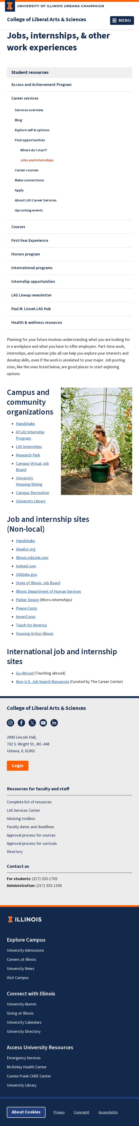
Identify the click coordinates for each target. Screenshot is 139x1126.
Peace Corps (26, 608)
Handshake (25, 424)
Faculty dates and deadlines (30, 827)
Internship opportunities (33, 281)
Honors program (25, 254)
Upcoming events (29, 210)
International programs (32, 268)
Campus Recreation (32, 493)
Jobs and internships (36, 160)
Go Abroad (25, 673)
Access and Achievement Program (41, 85)
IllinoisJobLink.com (32, 558)
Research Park (28, 455)
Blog (18, 120)
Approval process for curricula (32, 843)
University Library (30, 501)
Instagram (10, 723)
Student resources (30, 72)
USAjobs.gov (26, 574)
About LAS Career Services (35, 200)
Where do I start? (33, 150)
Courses (18, 227)
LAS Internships (29, 447)
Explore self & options (32, 130)
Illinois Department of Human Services (48, 591)
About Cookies (26, 1112)
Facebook (21, 723)
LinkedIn (54, 723)
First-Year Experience (29, 240)
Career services (24, 98)
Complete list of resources (29, 802)
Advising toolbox (21, 819)
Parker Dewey (27, 600)
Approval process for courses (31, 835)
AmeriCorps (25, 617)
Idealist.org (25, 549)
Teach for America (31, 625)
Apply (19, 190)
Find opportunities (30, 140)
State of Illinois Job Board (38, 583)
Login (17, 766)
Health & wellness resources (36, 322)
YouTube (43, 723)
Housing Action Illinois (34, 633)
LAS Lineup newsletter (31, 295)
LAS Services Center (23, 810)
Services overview (29, 110)
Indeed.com (26, 566)
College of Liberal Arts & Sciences (46, 19)
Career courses (26, 170)
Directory (15, 852)
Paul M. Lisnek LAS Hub (31, 309)
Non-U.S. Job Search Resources (42, 682)
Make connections (29, 180)
